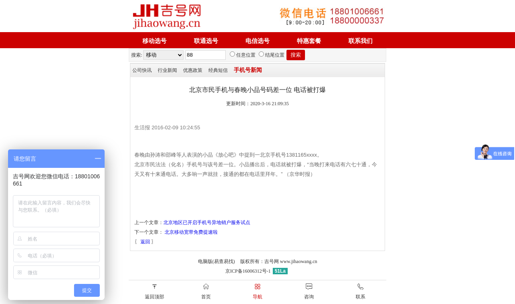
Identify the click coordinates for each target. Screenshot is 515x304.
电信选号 (257, 41)
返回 (145, 242)
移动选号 (154, 41)
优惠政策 (192, 70)
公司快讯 (142, 70)
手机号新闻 (248, 70)
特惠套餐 (309, 41)
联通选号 (206, 41)
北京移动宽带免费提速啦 (191, 232)
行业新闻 (167, 70)
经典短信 (218, 70)
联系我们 (360, 41)
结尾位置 (271, 55)
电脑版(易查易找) (216, 261)
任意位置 (242, 55)
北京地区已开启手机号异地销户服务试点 (206, 222)
